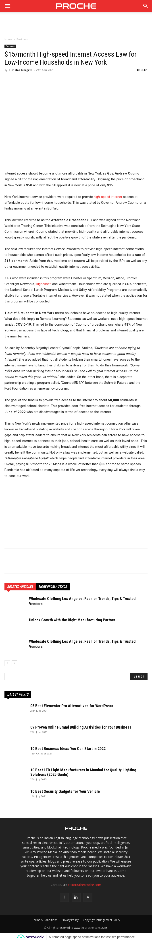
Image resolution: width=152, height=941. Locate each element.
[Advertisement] (76, 27)
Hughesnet (43, 284)
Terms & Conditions (44, 920)
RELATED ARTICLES (20, 587)
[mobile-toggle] (7, 6)
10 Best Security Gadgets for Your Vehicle (65, 791)
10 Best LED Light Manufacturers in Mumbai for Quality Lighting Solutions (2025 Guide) (83, 772)
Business (22, 39)
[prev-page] (7, 663)
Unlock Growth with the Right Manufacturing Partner (72, 620)
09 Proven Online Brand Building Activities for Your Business (80, 727)
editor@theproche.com (84, 885)
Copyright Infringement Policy (101, 920)
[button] (146, 6)
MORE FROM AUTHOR (52, 587)
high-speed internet (108, 197)
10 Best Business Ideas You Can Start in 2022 (68, 748)
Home (8, 39)
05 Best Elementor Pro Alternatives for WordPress (71, 705)
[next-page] (14, 663)
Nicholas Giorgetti (20, 70)
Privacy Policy (70, 920)
